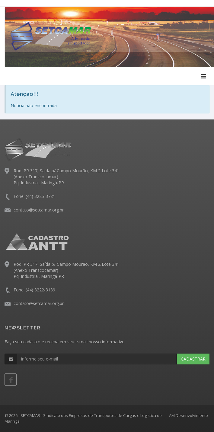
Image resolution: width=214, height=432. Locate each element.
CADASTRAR (193, 359)
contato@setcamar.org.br (39, 210)
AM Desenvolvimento (188, 415)
